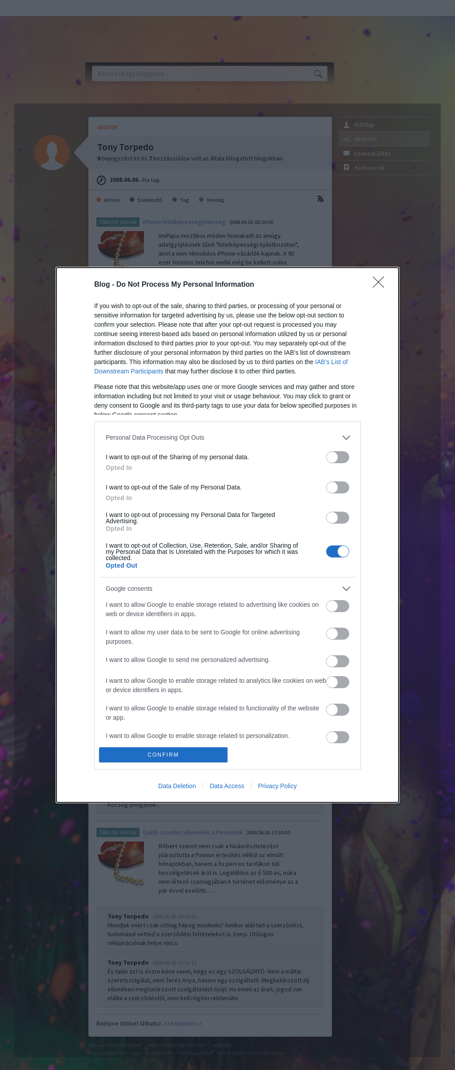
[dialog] (227, 535)
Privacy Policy (277, 785)
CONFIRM (163, 755)
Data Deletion (177, 785)
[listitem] (227, 437)
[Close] (381, 285)
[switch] (337, 457)
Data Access (227, 785)
